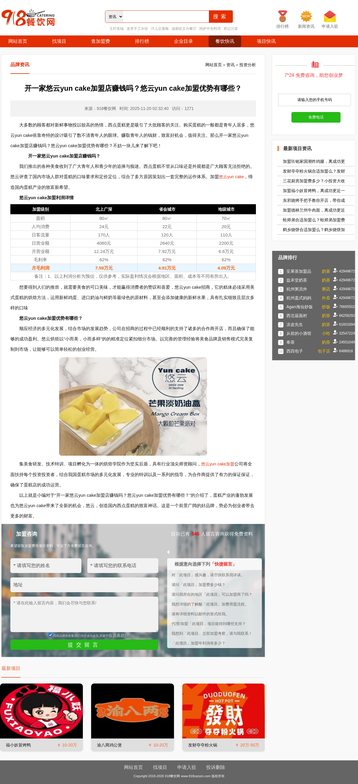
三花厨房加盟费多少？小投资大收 (314, 180)
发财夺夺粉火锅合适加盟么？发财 (314, 171)
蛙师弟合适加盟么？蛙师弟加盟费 (314, 219)
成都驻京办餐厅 (184, 29)
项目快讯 (266, 41)
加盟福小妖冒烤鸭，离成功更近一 (314, 190)
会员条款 (116, 635)
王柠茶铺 (116, 29)
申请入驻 (186, 767)
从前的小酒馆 (298, 333)
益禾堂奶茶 (296, 280)
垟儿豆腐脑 (160, 29)
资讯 (230, 64)
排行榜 (142, 41)
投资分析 (247, 64)
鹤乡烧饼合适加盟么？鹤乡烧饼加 (314, 229)
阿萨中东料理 (210, 29)
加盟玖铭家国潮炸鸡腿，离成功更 (314, 161)
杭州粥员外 (296, 289)
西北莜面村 (296, 315)
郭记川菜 (231, 29)
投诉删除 (215, 767)
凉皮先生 (294, 324)
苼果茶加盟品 (298, 271)
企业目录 (183, 41)
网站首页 (17, 41)
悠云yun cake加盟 (217, 464)
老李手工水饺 (137, 29)
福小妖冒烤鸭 (18, 745)
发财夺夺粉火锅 (202, 745)
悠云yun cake (231, 176)
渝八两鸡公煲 (109, 745)
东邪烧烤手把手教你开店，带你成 (314, 200)
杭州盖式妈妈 (298, 298)
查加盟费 (100, 41)
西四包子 (294, 351)
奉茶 (290, 342)
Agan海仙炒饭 (299, 306)
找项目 (59, 41)
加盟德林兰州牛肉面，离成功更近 (314, 210)
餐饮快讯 (224, 41)
